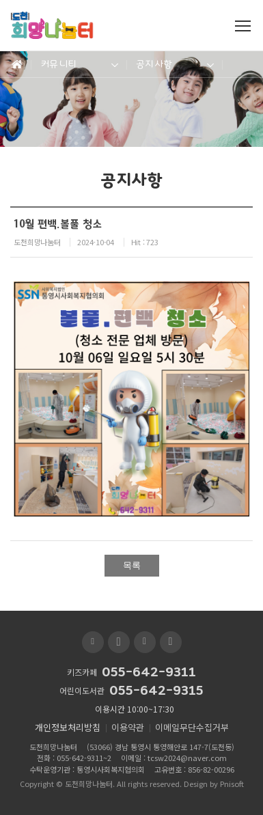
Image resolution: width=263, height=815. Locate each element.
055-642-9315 (156, 690)
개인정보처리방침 (67, 727)
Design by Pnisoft (214, 783)
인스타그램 (171, 642)
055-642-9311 (149, 672)
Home (15, 64)
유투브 (119, 642)
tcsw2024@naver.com (187, 757)
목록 (132, 565)
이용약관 (127, 727)
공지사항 (154, 64)
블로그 (93, 642)
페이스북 (145, 642)
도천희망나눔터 (89, 783)
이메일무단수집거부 (192, 727)
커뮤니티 (58, 64)
